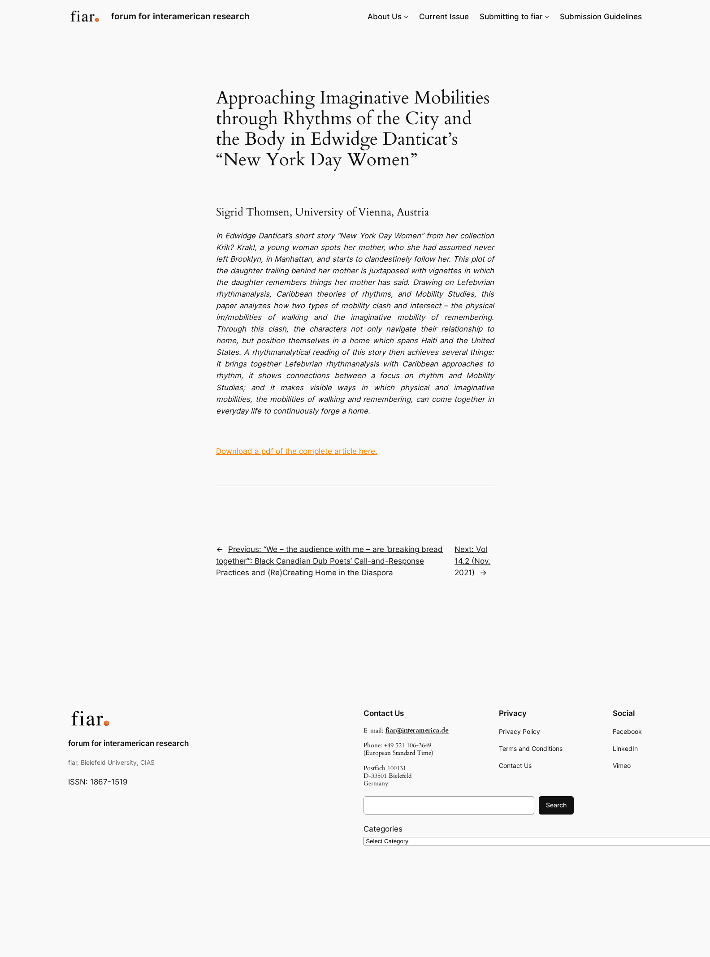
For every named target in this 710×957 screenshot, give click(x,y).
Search (556, 805)
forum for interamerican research (180, 16)
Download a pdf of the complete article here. (296, 451)
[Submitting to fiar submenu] (547, 16)
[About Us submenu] (406, 16)
